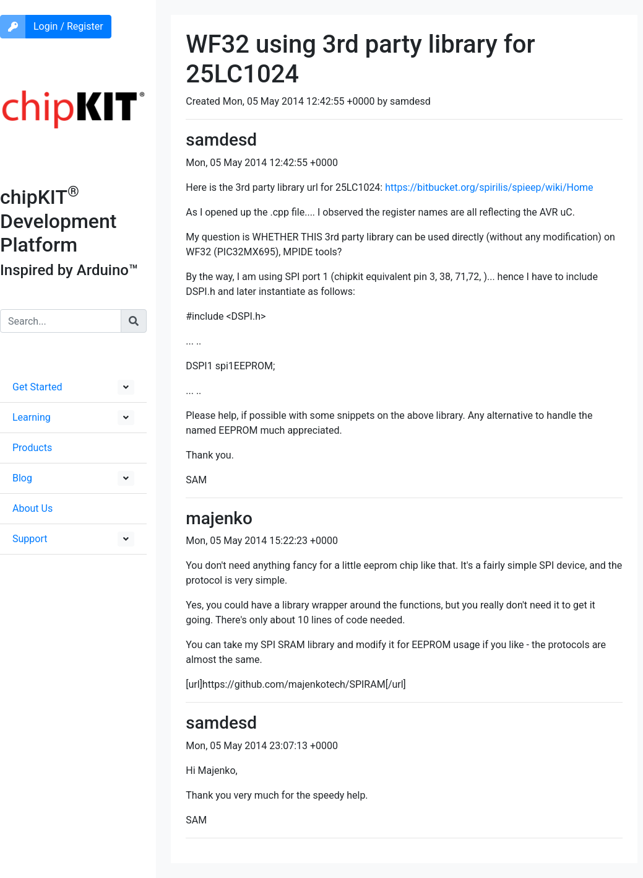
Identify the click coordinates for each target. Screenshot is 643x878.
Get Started (37, 387)
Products (32, 448)
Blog (22, 478)
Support (29, 539)
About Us (32, 508)
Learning (31, 417)
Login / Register (68, 26)
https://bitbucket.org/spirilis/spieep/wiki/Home (489, 187)
